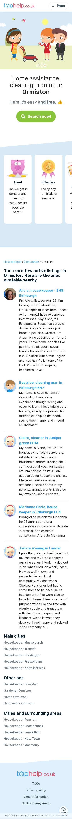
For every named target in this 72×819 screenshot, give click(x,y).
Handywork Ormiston (19, 703)
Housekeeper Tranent (20, 649)
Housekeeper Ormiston (21, 684)
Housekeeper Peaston (20, 719)
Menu (58, 6)
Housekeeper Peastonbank (23, 726)
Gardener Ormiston (18, 690)
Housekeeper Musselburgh (23, 642)
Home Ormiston (15, 697)
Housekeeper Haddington (22, 655)
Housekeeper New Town (22, 739)
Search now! (36, 116)
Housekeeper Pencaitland (22, 732)
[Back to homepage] (19, 5)
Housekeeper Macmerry (21, 745)
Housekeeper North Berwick (24, 668)
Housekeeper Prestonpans (23, 661)
